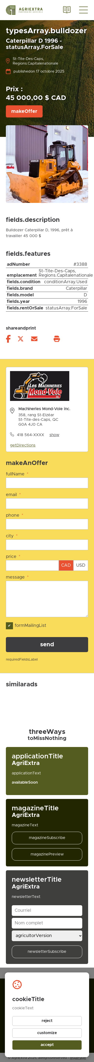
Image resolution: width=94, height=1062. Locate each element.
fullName (17, 474)
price (13, 557)
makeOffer (24, 111)
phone (14, 515)
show (54, 435)
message (17, 577)
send (47, 644)
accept (47, 1045)
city (12, 536)
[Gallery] (47, 697)
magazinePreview (47, 854)
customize (47, 1033)
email (13, 495)
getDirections (22, 445)
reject (47, 1021)
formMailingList (26, 625)
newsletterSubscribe (47, 952)
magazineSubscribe (47, 838)
